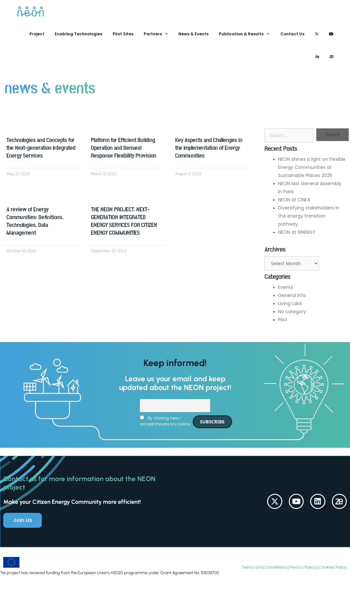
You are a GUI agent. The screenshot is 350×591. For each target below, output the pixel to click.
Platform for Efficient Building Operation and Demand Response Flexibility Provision (123, 148)
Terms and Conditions (264, 567)
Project (36, 34)
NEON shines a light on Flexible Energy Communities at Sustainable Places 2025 (311, 167)
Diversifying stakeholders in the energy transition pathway (308, 216)
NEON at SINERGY (296, 232)
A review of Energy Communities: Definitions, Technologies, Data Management (34, 221)
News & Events (193, 34)
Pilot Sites (123, 34)
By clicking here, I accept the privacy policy (165, 421)
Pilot (283, 319)
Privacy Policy (302, 567)
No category (292, 311)
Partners (159, 34)
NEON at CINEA (294, 199)
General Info (292, 295)
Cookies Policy (332, 567)
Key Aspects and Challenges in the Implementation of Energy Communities (209, 148)
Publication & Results (247, 34)
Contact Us (292, 34)
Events (285, 287)
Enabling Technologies (78, 34)
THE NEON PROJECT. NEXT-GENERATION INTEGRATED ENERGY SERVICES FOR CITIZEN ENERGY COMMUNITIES (124, 221)
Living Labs (290, 303)
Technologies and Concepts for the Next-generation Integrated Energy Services (40, 148)
